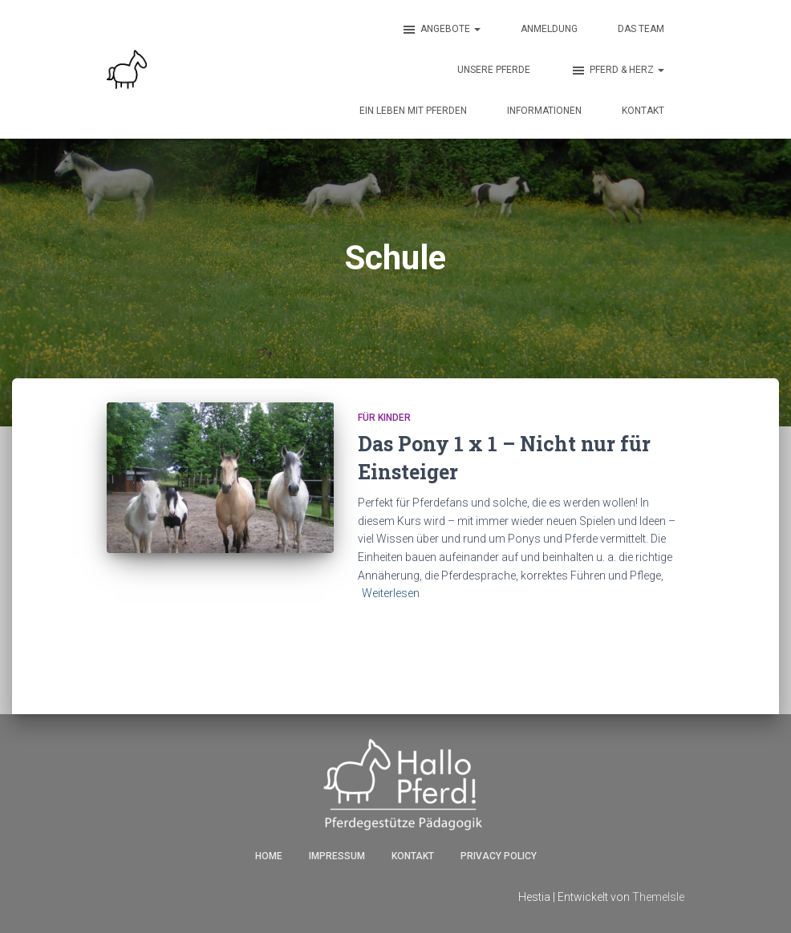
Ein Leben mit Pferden (413, 110)
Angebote (441, 30)
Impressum (337, 856)
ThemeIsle (658, 897)
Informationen (544, 110)
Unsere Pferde (493, 69)
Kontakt (643, 110)
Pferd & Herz (617, 71)
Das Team (641, 28)
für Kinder (384, 417)
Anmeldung (549, 28)
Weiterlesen (391, 593)
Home (268, 856)
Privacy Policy (498, 856)
